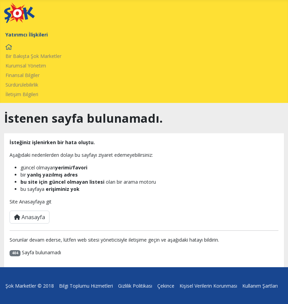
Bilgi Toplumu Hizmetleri (86, 286)
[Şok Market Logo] (19, 13)
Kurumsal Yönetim (25, 65)
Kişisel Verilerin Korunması (208, 286)
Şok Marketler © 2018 (29, 286)
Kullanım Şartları (260, 286)
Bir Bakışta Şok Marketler (33, 56)
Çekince (165, 286)
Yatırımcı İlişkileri (26, 34)
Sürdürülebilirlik (21, 84)
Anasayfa (29, 217)
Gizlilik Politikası (135, 286)
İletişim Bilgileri (21, 94)
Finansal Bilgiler (22, 75)
